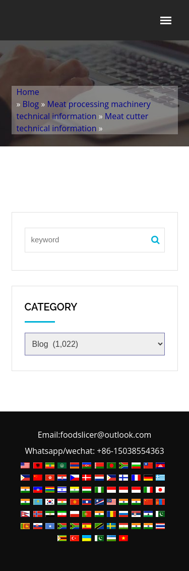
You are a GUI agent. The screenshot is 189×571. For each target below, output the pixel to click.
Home (28, 91)
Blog (31, 104)
